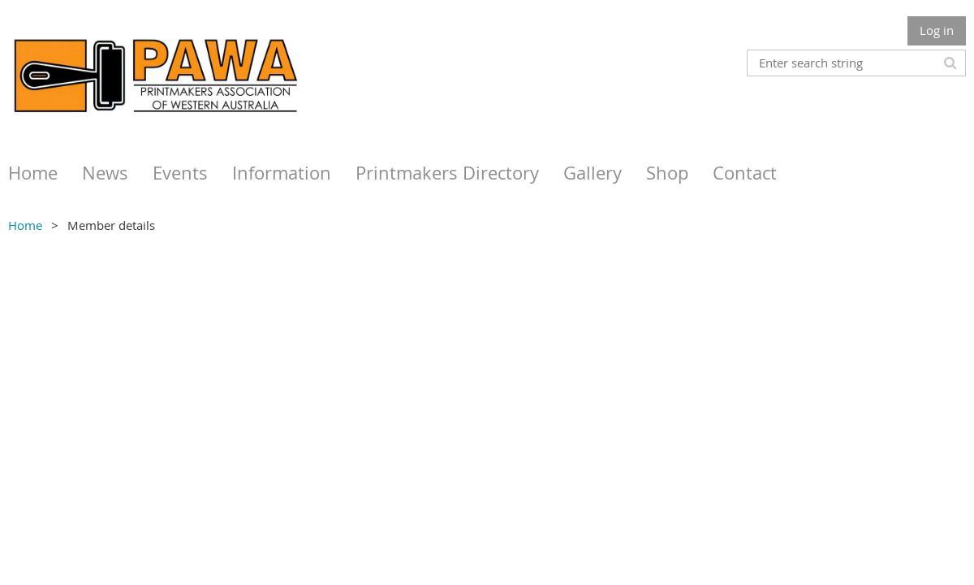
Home (25, 225)
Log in (937, 30)
